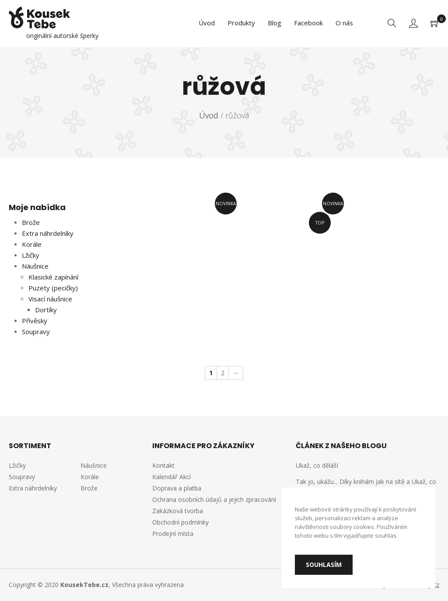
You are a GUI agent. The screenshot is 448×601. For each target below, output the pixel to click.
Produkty (241, 22)
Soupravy (36, 331)
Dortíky (46, 309)
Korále (32, 244)
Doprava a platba (176, 488)
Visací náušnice (50, 298)
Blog (274, 22)
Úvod (207, 22)
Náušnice (35, 266)
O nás (344, 22)
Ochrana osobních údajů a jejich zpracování (214, 499)
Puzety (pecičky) (53, 287)
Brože (31, 222)
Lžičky (30, 255)
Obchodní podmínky (180, 522)
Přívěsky (34, 320)
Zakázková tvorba (177, 511)
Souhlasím (324, 564)
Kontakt (163, 465)
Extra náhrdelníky (48, 233)
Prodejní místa (172, 533)
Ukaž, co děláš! (317, 465)
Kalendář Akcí (171, 477)
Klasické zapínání (53, 277)
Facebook (308, 22)
